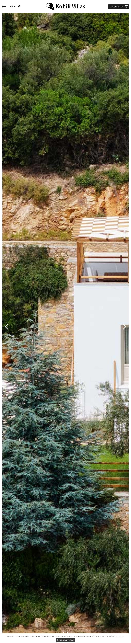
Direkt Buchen (117, 6)
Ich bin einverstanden (65, 640)
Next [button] (124, 327)
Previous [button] (6, 327)
